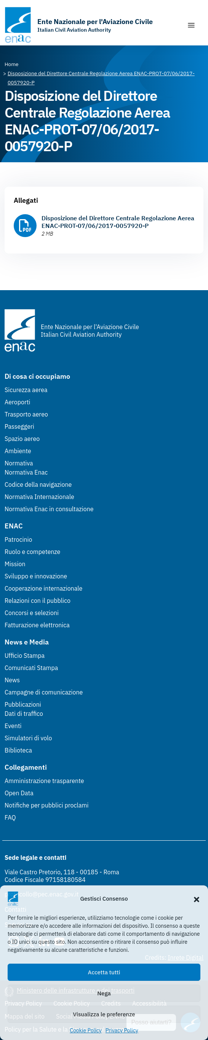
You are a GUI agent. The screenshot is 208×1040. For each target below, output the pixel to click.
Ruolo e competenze (32, 552)
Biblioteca (18, 750)
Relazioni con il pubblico (37, 600)
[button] (196, 899)
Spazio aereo (22, 438)
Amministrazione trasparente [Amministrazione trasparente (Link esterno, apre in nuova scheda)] (44, 781)
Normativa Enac (26, 472)
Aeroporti (17, 402)
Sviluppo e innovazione (36, 576)
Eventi (13, 726)
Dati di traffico (24, 713)
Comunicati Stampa (31, 668)
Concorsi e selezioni (32, 613)
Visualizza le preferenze (104, 1014)
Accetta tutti (104, 972)
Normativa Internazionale (39, 497)
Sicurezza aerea (26, 390)
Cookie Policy (86, 1030)
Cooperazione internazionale (43, 588)
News (12, 680)
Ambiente (18, 451)
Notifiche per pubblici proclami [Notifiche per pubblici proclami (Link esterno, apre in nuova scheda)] (46, 805)
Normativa (19, 463)
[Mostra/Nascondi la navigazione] (191, 25)
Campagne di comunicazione (44, 692)
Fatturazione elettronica (37, 625)
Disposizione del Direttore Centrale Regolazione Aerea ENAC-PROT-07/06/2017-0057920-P (118, 221)
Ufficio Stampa (25, 655)
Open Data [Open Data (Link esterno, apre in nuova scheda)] (19, 793)
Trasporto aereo (26, 414)
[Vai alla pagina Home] (12, 64)
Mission (15, 564)
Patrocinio (18, 539)
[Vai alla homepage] (79, 25)
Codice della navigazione (38, 484)
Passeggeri (19, 426)
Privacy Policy (122, 1030)
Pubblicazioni (23, 704)
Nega (103, 993)
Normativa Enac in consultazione (49, 509)
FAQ (10, 817)
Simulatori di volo (28, 738)
